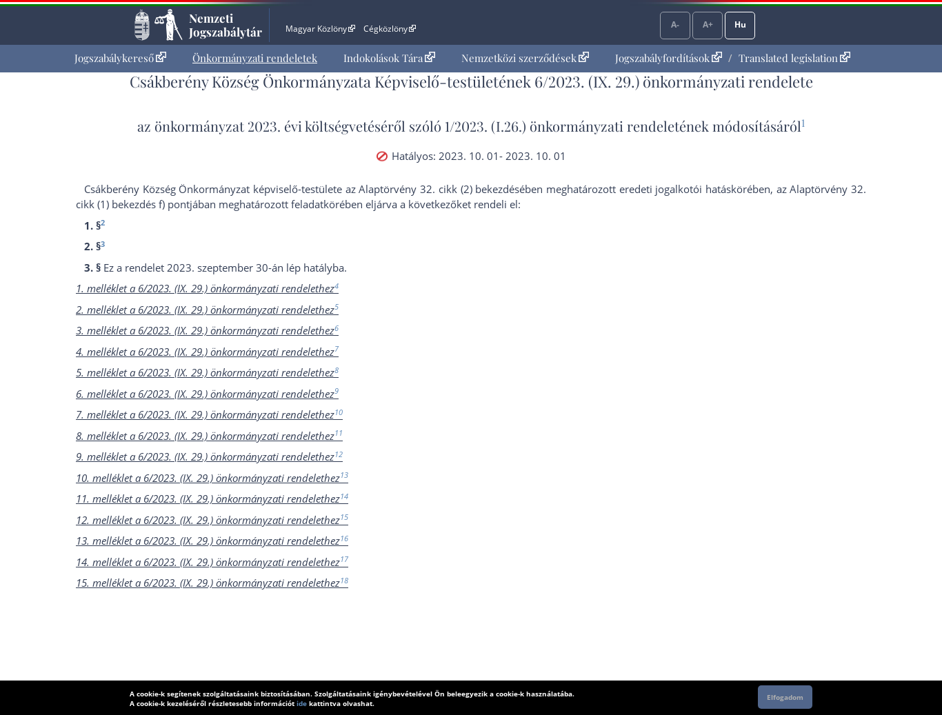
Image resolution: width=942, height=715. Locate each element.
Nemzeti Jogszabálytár (225, 24)
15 (344, 517)
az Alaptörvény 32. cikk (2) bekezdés (432, 189)
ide (302, 703)
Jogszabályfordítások (668, 58)
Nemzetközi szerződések (525, 58)
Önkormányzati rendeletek (254, 58)
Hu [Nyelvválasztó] (740, 24)
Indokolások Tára (389, 58)
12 (338, 454)
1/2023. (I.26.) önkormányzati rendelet (562, 126)
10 (338, 412)
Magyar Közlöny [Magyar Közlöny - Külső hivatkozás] (320, 28)
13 (344, 475)
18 (344, 580)
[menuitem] (120, 58)
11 (338, 432)
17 (344, 559)
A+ (708, 24)
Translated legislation (794, 58)
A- (675, 24)
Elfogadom (785, 697)
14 (344, 496)
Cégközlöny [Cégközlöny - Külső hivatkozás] (389, 28)
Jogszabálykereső (120, 58)
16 (344, 538)
